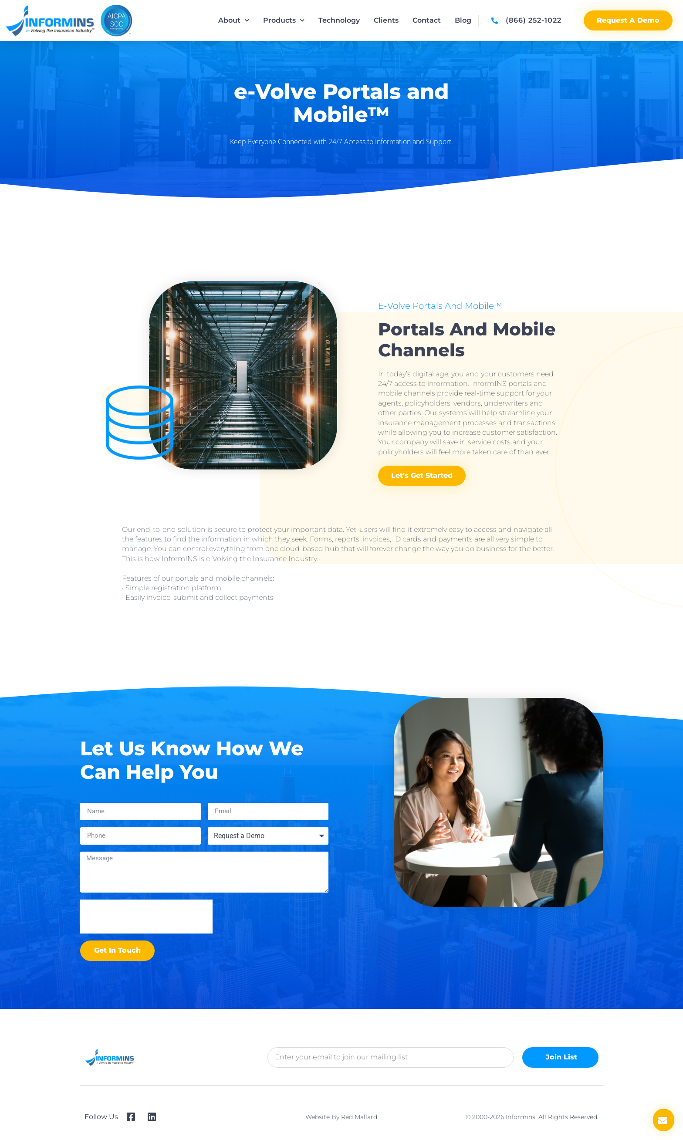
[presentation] (146, 917)
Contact (427, 20)
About (233, 20)
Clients (386, 20)
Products (283, 20)
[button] (663, 1120)
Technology (339, 20)
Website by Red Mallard (341, 1117)
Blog (463, 20)
